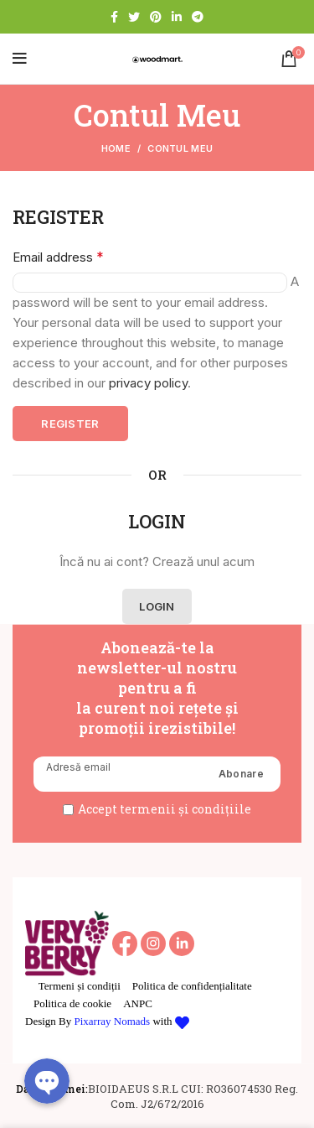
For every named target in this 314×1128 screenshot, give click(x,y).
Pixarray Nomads (113, 1021)
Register (70, 423)
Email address (58, 256)
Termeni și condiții (80, 986)
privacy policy (148, 383)
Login (157, 606)
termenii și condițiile (185, 809)
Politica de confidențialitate (192, 986)
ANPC (137, 1003)
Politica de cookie (72, 1003)
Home (116, 148)
